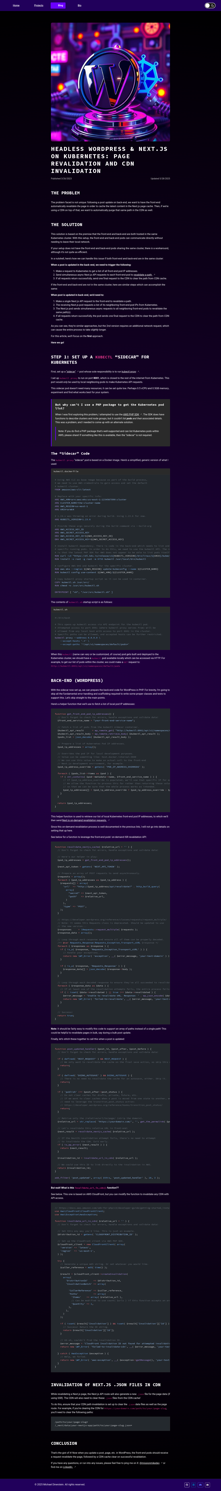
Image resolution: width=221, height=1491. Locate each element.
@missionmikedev (149, 1463)
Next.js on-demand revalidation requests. (84, 820)
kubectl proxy (129, 371)
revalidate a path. (143, 274)
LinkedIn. (68, 1467)
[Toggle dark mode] (210, 5)
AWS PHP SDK (131, 414)
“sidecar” (71, 371)
